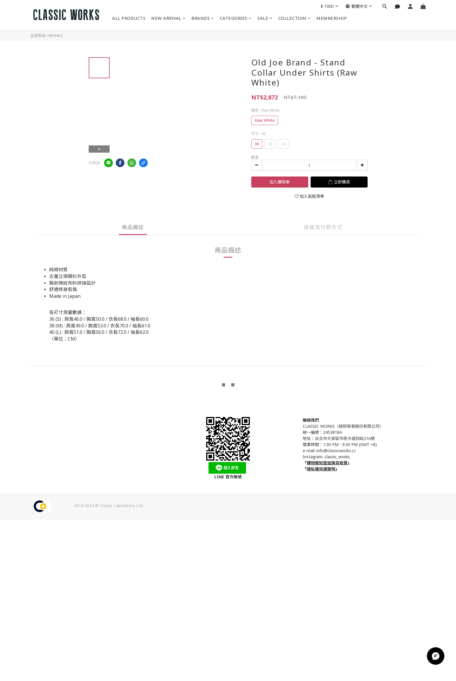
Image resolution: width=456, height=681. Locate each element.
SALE (264, 18)
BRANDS (202, 18)
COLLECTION (294, 18)
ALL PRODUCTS (128, 18)
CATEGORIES (236, 18)
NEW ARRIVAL (168, 18)
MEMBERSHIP (331, 18)
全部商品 (37, 35)
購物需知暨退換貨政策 (327, 463)
